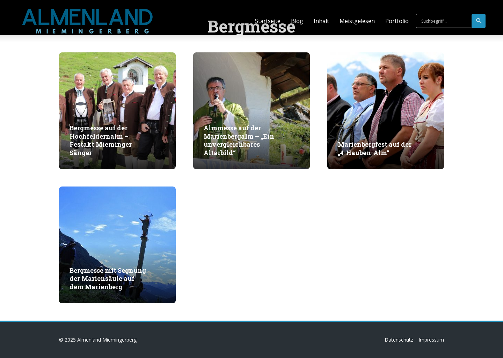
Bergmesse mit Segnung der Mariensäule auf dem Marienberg (108, 278)
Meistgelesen (357, 21)
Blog (297, 21)
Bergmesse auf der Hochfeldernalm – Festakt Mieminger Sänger (101, 140)
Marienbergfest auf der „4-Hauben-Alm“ (374, 148)
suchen (479, 21)
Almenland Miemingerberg (107, 339)
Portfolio (397, 21)
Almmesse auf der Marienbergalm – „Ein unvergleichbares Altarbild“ (239, 140)
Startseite (267, 21)
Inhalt (321, 21)
